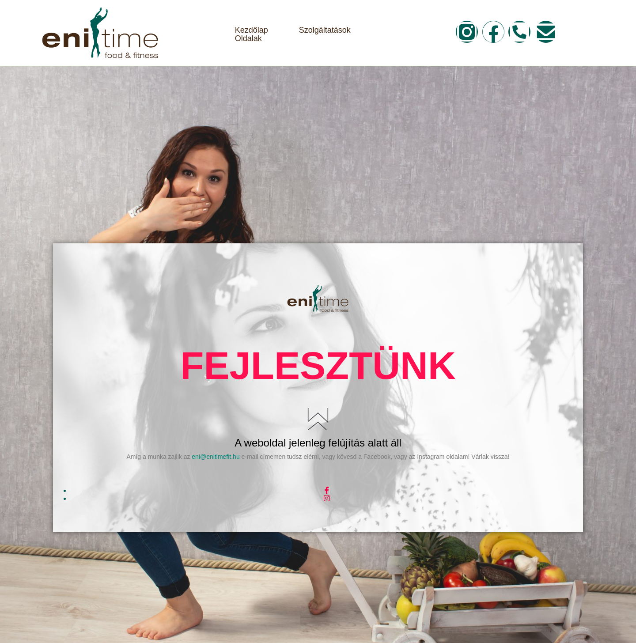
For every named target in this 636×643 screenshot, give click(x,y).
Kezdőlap (251, 30)
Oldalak (248, 38)
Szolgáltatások (325, 30)
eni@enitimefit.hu (215, 456)
